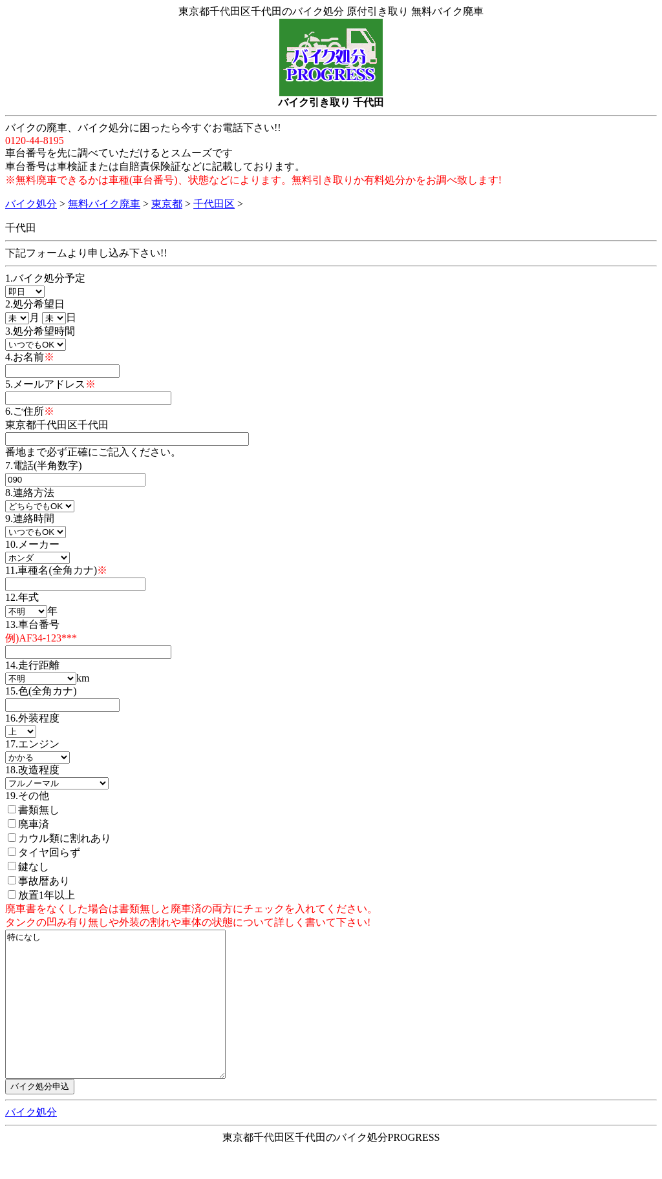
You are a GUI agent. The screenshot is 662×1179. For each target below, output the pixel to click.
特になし (128, 1019)
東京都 (166, 203)
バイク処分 (31, 203)
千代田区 (214, 203)
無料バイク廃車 (104, 203)
